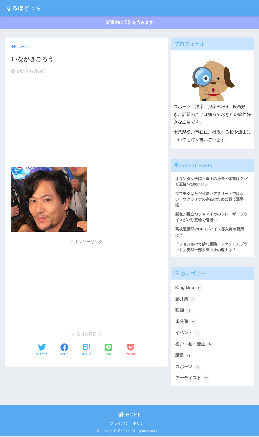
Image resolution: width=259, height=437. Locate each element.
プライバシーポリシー (129, 424)
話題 (183, 356)
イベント (188, 334)
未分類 (185, 322)
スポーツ (188, 368)
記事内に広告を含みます (129, 22)
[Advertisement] (86, 118)
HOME (129, 415)
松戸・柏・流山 (194, 345)
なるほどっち (25, 7)
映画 (183, 311)
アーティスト (192, 379)
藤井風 (185, 300)
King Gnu (188, 288)
